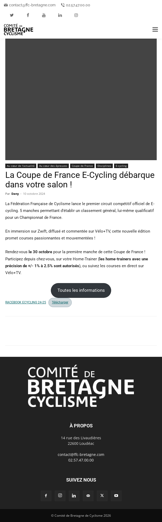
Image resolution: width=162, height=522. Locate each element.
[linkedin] (60, 15)
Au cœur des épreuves (53, 166)
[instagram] (76, 15)
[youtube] (44, 15)
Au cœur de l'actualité (21, 166)
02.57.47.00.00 (78, 5)
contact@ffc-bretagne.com (32, 5)
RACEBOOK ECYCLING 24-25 (25, 302)
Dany (15, 194)
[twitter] (12, 15)
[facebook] (28, 15)
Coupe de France (82, 166)
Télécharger (60, 302)
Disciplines (104, 166)
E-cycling (121, 166)
